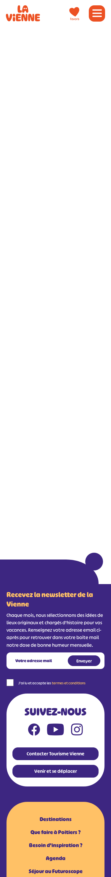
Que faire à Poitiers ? (55, 832)
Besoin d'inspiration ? (55, 845)
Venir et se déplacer (55, 771)
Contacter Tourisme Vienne (55, 753)
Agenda (55, 858)
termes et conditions (69, 683)
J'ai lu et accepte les (52, 683)
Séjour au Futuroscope (56, 871)
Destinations (56, 819)
